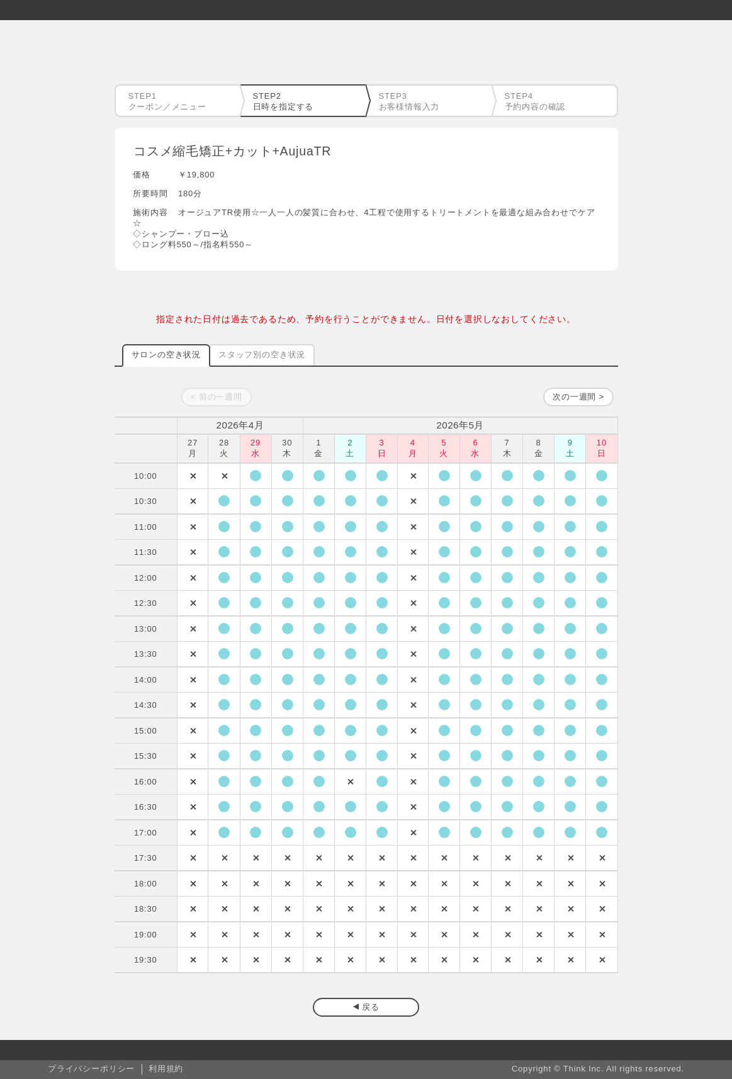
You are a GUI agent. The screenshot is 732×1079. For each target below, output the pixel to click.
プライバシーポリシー (91, 1068)
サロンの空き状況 (166, 354)
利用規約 (166, 1068)
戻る (371, 1007)
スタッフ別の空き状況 (261, 354)
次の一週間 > (578, 396)
